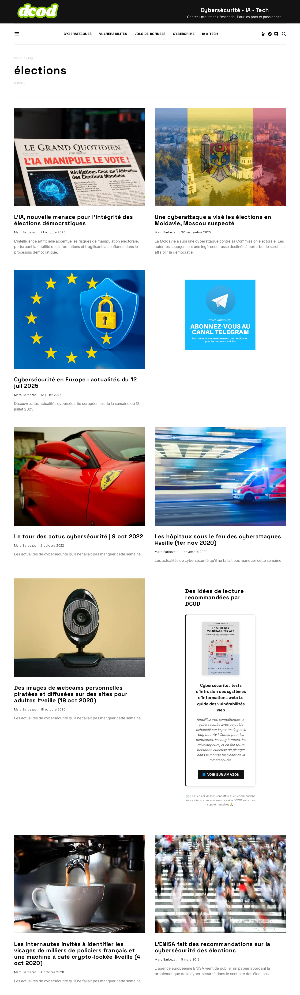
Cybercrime (184, 34)
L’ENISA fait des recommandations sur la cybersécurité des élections (212, 947)
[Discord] (276, 34)
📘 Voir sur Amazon (221, 774)
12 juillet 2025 (51, 395)
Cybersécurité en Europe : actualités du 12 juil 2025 (75, 382)
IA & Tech (210, 34)
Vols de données (150, 34)
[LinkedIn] (263, 34)
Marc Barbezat (25, 232)
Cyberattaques (78, 34)
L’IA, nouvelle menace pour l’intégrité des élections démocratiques (73, 220)
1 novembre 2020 (194, 552)
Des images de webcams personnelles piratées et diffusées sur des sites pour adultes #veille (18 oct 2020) (71, 694)
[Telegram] (270, 34)
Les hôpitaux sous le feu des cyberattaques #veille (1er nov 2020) (218, 539)
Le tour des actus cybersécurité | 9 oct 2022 (78, 536)
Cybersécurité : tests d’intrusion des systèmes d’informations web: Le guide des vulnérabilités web (221, 698)
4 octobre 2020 (52, 972)
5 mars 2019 (190, 959)
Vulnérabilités (113, 34)
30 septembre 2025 (196, 232)
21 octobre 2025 (53, 232)
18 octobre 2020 (53, 709)
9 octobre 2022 (52, 545)
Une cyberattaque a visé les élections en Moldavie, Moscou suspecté (213, 220)
